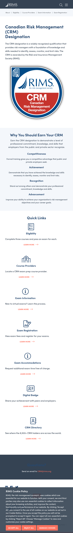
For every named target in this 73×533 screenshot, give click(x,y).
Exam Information (44, 12)
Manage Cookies (47, 528)
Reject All (29, 528)
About (8, 12)
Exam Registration (60, 12)
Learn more (29, 244)
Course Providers (28, 12)
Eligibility (16, 12)
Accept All (13, 528)
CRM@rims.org (44, 471)
